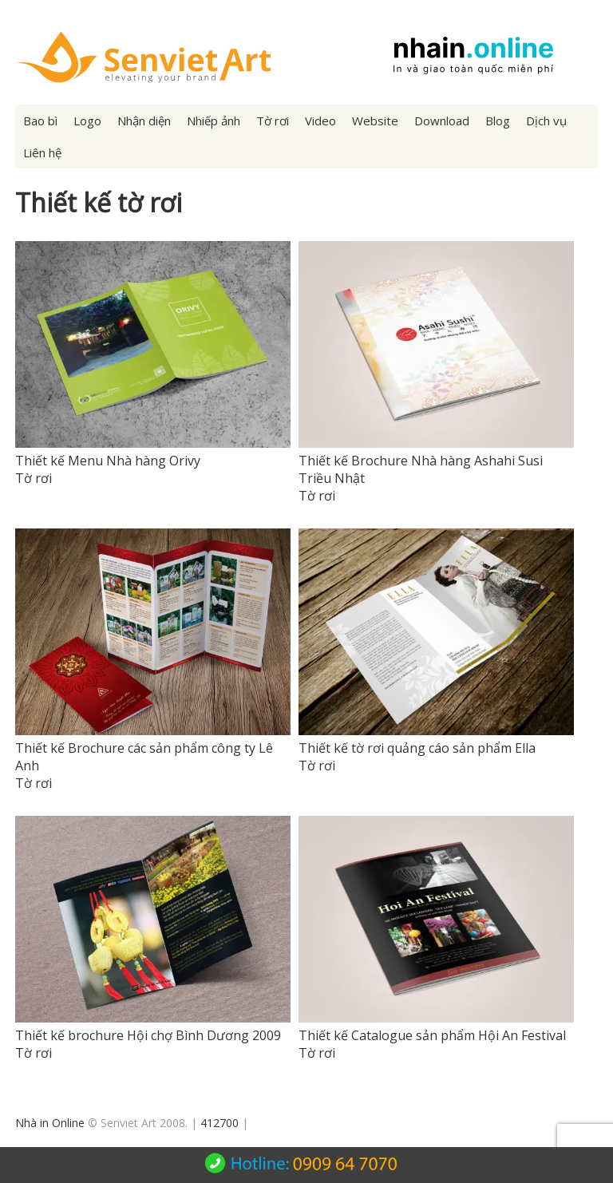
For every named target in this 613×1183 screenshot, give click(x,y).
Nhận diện (144, 121)
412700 (219, 1122)
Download (441, 121)
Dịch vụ (546, 121)
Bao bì (40, 121)
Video (320, 121)
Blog (497, 121)
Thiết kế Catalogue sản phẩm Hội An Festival (432, 1035)
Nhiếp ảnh (213, 121)
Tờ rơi (272, 121)
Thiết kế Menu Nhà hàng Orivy (107, 460)
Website (375, 121)
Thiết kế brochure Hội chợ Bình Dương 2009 (148, 1035)
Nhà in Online (50, 1122)
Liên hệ (42, 152)
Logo (87, 121)
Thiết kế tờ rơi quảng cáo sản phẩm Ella (417, 748)
